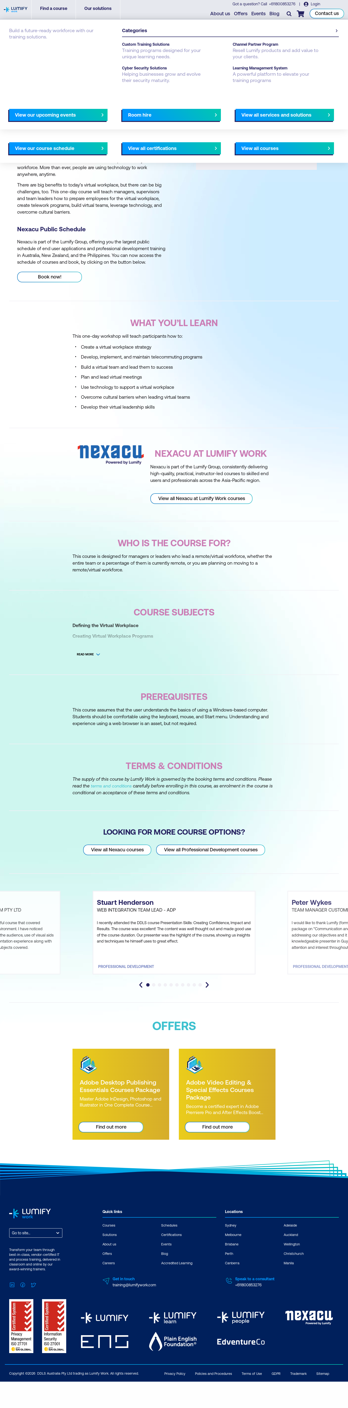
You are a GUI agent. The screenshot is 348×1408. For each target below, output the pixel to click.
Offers (242, 14)
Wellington (292, 1277)
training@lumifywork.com (134, 1317)
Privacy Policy (174, 1403)
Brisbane (232, 1277)
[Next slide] (170, 113)
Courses (16, 49)
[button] (90, 111)
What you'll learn (75, 113)
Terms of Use (252, 1403)
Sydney (230, 1258)
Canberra (232, 1296)
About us (221, 14)
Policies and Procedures (213, 1403)
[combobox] (12, 1266)
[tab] (148, 1017)
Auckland (291, 1267)
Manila (289, 1296)
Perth (229, 1286)
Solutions (109, 1267)
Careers (108, 1296)
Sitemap (322, 1403)
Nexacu (36, 49)
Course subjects (110, 113)
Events (260, 14)
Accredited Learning (176, 1296)
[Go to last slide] (141, 1017)
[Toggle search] (290, 14)
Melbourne (233, 1267)
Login (315, 5)
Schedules (169, 1258)
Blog (276, 14)
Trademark (298, 1403)
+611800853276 (282, 5)
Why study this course (34, 113)
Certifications (171, 1267)
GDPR (276, 1403)
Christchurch (294, 1286)
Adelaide (290, 1258)
